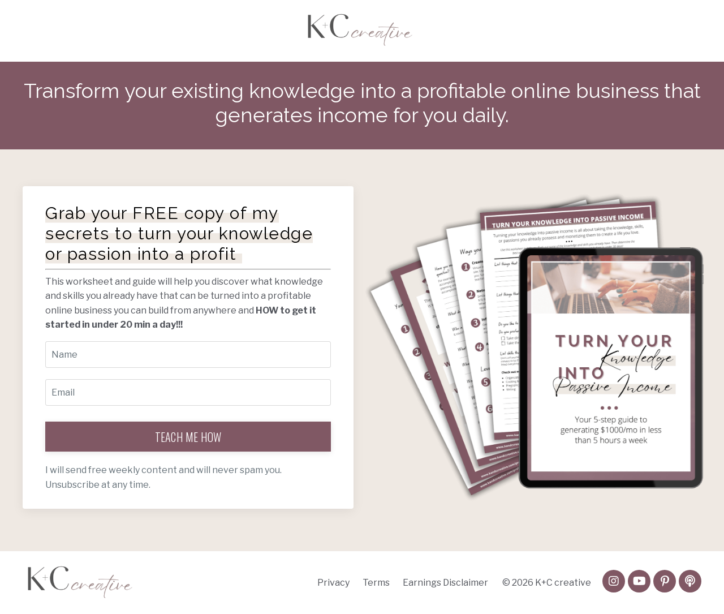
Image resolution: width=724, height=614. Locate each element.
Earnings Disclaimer (445, 582)
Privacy (333, 582)
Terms (376, 582)
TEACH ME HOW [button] (188, 436)
